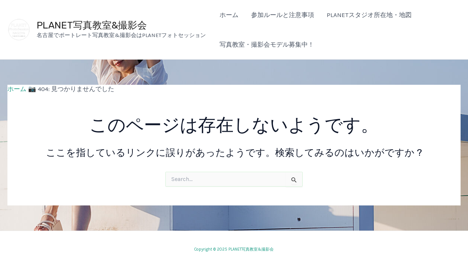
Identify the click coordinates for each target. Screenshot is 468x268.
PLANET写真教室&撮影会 (92, 25)
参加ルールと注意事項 (282, 15)
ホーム (229, 15)
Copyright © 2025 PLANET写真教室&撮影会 (234, 249)
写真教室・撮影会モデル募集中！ (267, 44)
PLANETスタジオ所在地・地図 (369, 15)
